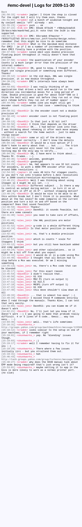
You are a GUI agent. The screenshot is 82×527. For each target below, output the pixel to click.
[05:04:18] (8, 169)
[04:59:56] (8, 147)
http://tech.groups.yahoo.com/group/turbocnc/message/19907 (41, 429)
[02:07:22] (8, 31)
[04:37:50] (8, 70)
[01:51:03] (8, 22)
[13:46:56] (8, 329)
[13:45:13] (8, 317)
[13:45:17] (8, 323)
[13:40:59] (8, 246)
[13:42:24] (8, 272)
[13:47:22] (8, 342)
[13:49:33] (8, 352)
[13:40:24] (8, 230)
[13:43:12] (8, 291)
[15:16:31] (8, 387)
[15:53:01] (8, 438)
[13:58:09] (8, 365)
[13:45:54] (8, 326)
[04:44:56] (8, 121)
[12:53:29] (8, 195)
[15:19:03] (8, 406)
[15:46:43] (8, 426)
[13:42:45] (8, 278)
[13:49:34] (8, 355)
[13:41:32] (8, 249)
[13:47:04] (8, 333)
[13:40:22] (8, 220)
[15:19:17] (8, 410)
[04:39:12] (8, 89)
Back (4, 12)
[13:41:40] (8, 256)
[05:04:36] (8, 188)
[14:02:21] (8, 371)
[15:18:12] (8, 394)
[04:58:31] (8, 131)
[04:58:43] (8, 137)
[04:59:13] (8, 143)
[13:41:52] (8, 268)
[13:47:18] (8, 339)
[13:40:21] (8, 214)
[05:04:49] (8, 191)
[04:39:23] (8, 95)
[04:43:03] (8, 102)
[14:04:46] (8, 384)
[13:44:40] (8, 307)
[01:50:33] (8, 15)
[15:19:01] (8, 400)
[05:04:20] (8, 182)
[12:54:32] (8, 204)
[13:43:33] (8, 304)
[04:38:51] (8, 79)
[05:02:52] (8, 163)
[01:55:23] (8, 28)
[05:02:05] (8, 150)
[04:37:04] (8, 60)
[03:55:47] (8, 41)
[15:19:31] (8, 422)
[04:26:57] (8, 50)
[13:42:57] (8, 284)
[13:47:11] (8, 336)
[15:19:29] (8, 416)
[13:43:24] (8, 297)
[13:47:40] (8, 345)
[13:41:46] (8, 262)
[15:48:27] (8, 432)
